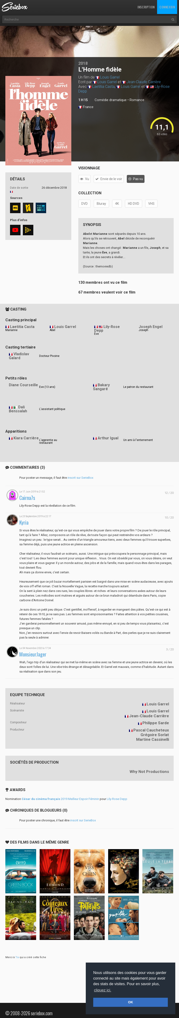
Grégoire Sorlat (155, 734)
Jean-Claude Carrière (144, 82)
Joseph (143, 330)
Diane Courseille (23, 385)
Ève (96, 333)
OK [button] (130, 1002)
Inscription (146, 6)
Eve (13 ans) (47, 387)
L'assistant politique (52, 409)
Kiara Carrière (26, 438)
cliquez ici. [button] (102, 990)
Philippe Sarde (155, 723)
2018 (83, 63)
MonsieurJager (32, 654)
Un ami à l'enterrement (138, 440)
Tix (17, 957)
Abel (52, 330)
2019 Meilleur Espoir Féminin (60, 799)
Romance (137, 100)
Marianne (11, 330)
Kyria (23, 522)
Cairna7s (27, 497)
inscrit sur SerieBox (80, 477)
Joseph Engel (150, 327)
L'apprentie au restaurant (48, 441)
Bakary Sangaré (101, 387)
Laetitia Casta (103, 86)
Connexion (167, 6)
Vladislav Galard (19, 356)
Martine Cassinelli (152, 739)
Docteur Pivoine (49, 356)
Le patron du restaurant (138, 387)
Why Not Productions (149, 771)
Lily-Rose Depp (107, 329)
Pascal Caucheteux (151, 730)
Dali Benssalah (18, 409)
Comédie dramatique (111, 100)
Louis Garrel (110, 77)
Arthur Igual (108, 438)
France (85, 107)
